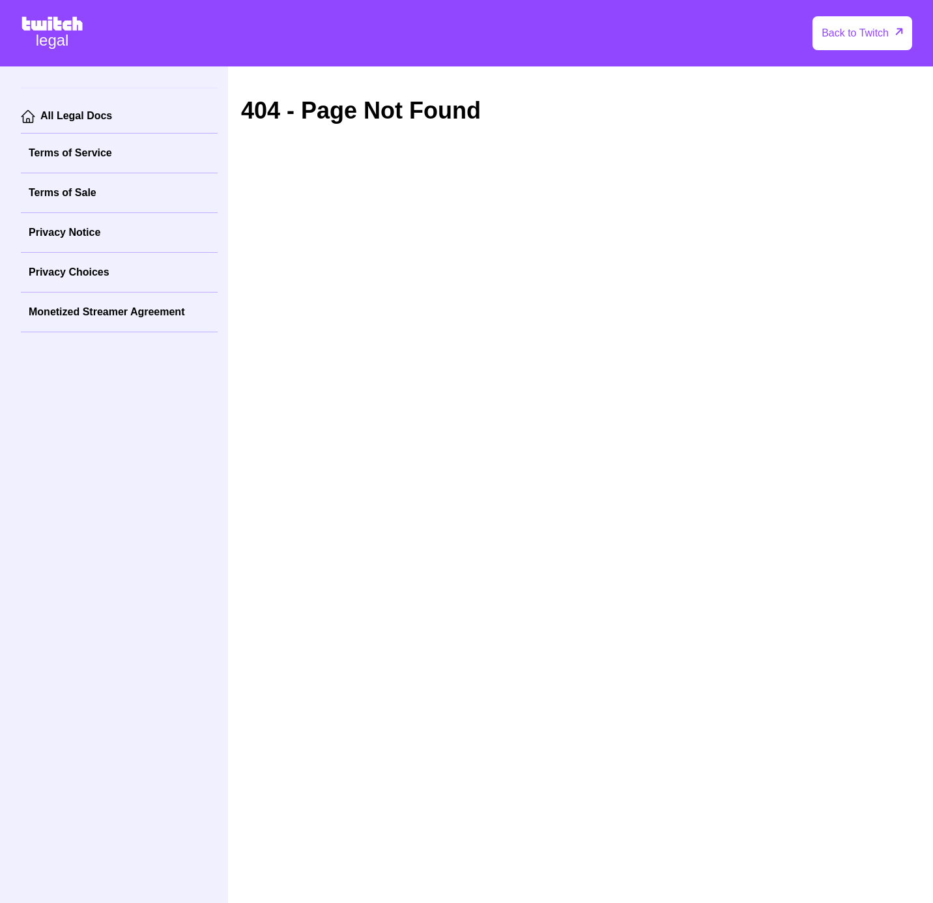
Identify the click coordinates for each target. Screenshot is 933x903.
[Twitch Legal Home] (52, 33)
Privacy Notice (64, 232)
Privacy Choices (69, 272)
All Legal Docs (76, 115)
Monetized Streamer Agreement (106, 311)
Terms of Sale (62, 192)
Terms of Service (70, 152)
